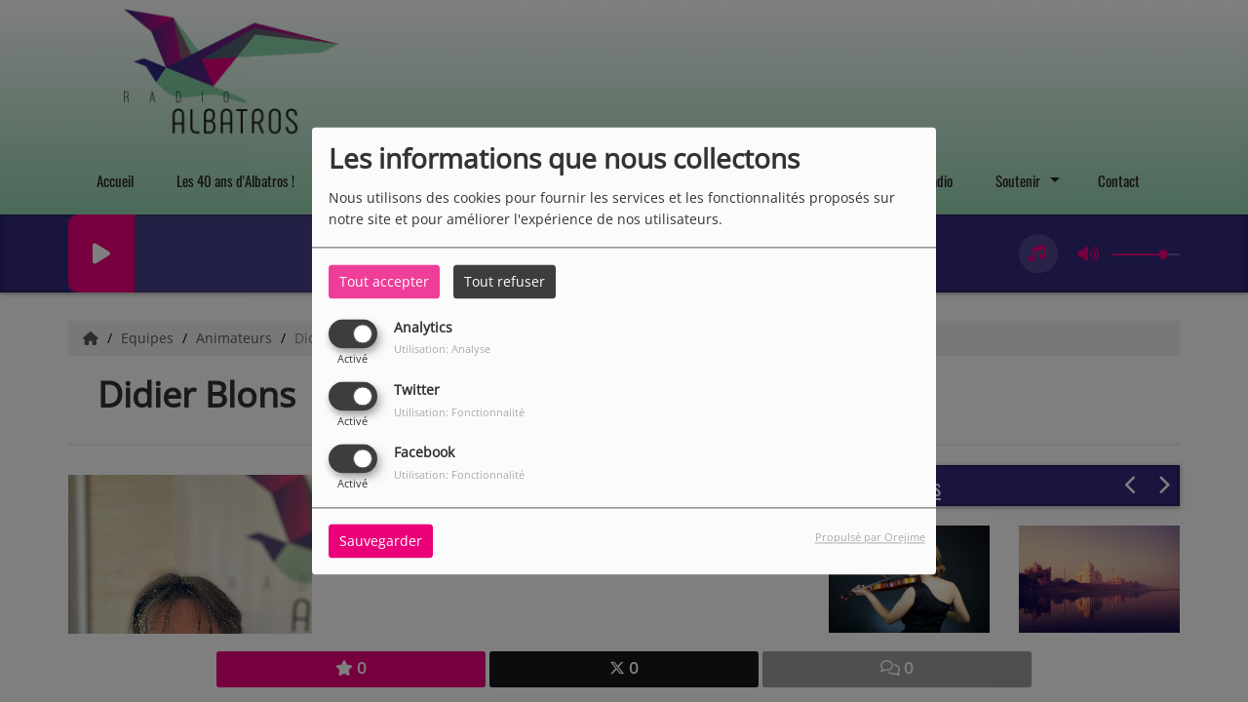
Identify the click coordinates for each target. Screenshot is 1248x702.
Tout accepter (384, 281)
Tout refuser (504, 281)
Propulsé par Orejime (870, 537)
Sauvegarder (380, 541)
